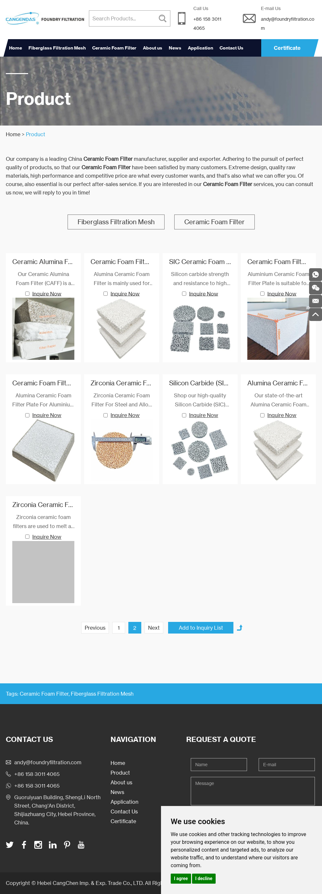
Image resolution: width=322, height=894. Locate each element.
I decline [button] (203, 878)
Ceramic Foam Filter (114, 48)
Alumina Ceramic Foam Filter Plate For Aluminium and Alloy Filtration (43, 400)
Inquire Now (46, 293)
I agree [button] (181, 878)
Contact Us (231, 48)
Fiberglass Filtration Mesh (57, 48)
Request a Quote (221, 739)
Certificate (123, 821)
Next (154, 627)
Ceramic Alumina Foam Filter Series (65, 262)
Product (35, 134)
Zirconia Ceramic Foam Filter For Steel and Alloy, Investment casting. (121, 400)
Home (15, 48)
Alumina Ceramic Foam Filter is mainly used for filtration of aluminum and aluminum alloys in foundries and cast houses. (122, 279)
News (175, 48)
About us (152, 48)
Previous (95, 627)
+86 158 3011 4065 (36, 785)
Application (200, 48)
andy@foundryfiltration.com (287, 23)
